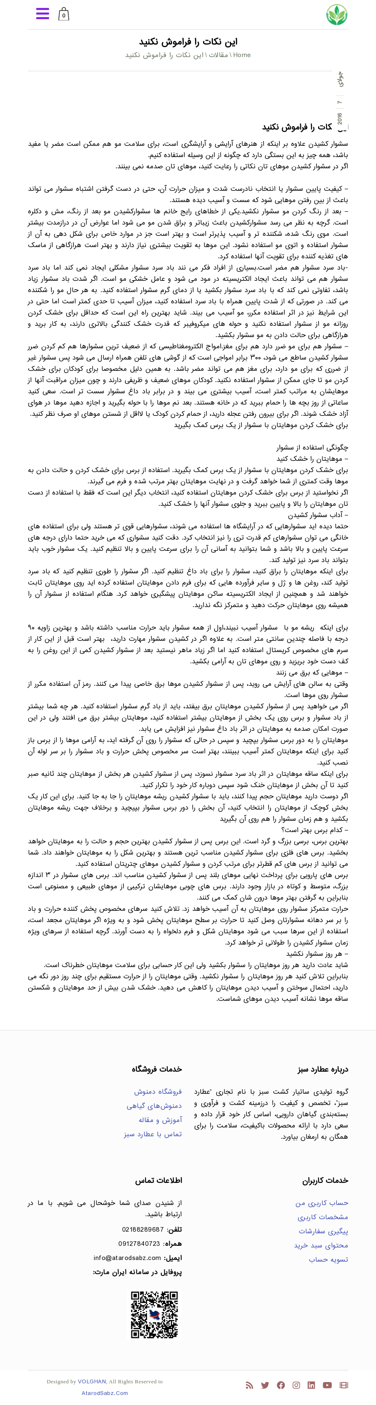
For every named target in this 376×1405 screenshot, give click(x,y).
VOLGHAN (92, 1382)
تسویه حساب (328, 1260)
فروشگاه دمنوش (158, 1092)
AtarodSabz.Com (105, 1393)
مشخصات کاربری (323, 1218)
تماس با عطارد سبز (153, 1135)
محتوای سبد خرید (321, 1246)
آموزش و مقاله (160, 1121)
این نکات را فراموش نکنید (305, 127)
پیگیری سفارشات (323, 1232)
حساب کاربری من (322, 1204)
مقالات (218, 56)
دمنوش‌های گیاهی (154, 1106)
